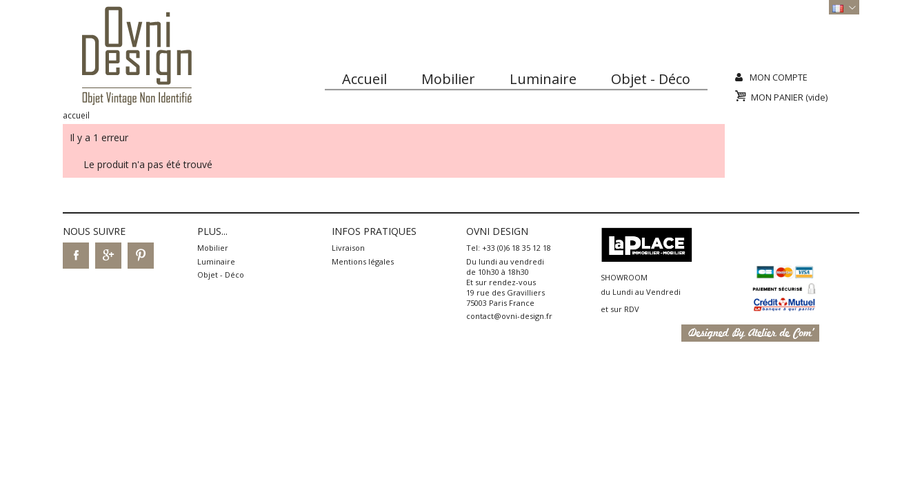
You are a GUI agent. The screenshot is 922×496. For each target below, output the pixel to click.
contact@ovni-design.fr (509, 316)
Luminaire (543, 79)
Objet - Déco (650, 79)
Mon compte (779, 77)
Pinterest (141, 255)
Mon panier (789, 97)
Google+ (108, 255)
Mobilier (448, 79)
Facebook (76, 255)
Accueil (364, 79)
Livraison (348, 247)
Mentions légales (363, 261)
